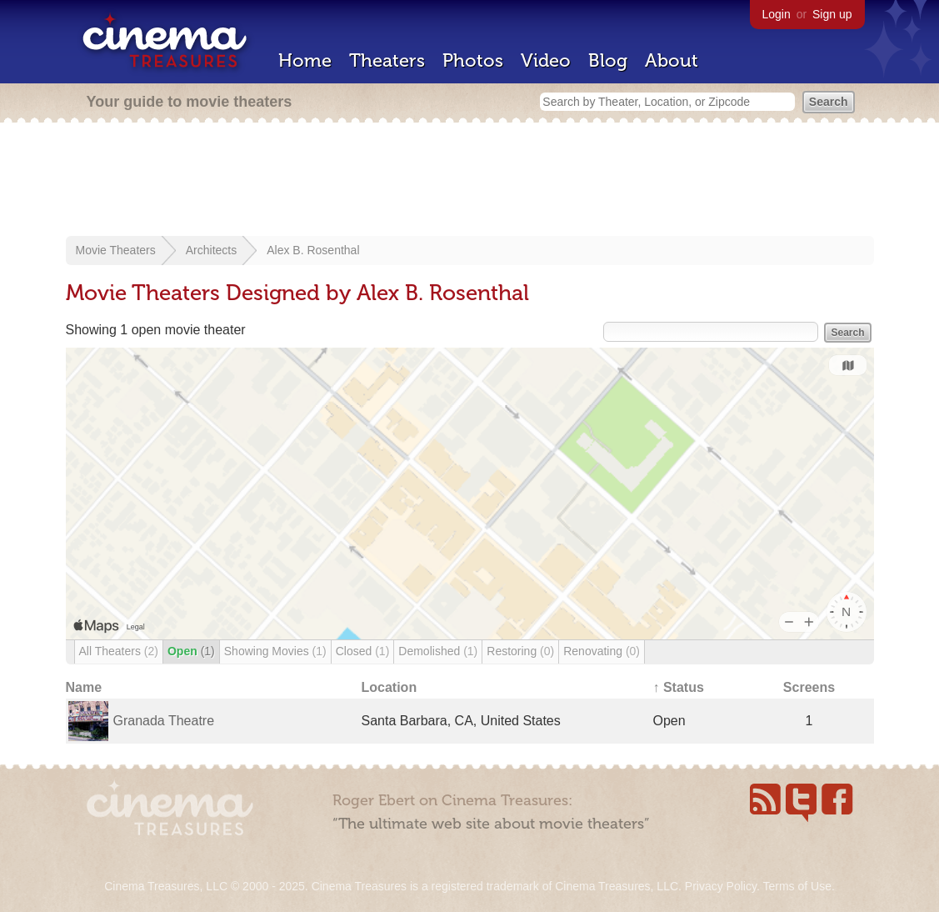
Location (389, 687)
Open (191, 651)
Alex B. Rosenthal (313, 250)
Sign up (832, 14)
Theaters (387, 60)
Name (84, 687)
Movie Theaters (116, 250)
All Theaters (118, 651)
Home (305, 60)
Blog (607, 60)
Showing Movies (275, 651)
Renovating (601, 651)
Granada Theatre (164, 721)
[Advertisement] (470, 180)
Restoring (520, 651)
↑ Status (678, 687)
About (671, 60)
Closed (363, 651)
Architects (211, 250)
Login (776, 14)
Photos (472, 60)
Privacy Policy (721, 886)
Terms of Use (796, 886)
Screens (809, 687)
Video (546, 60)
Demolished (437, 651)
